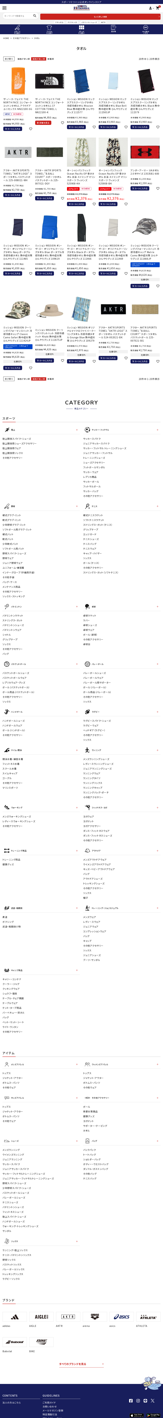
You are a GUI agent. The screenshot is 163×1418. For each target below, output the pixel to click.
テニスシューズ (91, 537)
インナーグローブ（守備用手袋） (18, 571)
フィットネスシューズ (13, 1203)
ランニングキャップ (92, 784)
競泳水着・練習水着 (12, 755)
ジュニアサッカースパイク (96, 442)
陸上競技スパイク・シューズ (16, 438)
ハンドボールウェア (12, 722)
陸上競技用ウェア (11, 447)
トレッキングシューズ (94, 878)
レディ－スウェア (91, 916)
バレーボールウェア (93, 675)
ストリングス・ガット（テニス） (98, 523)
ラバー (86, 618)
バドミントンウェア (11, 628)
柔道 (4, 911)
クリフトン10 (72, 22)
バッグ (5, 651)
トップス (6, 1066)
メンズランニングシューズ (96, 755)
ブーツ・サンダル (91, 954)
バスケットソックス (11, 1255)
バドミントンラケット (12, 613)
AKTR (103, 22)
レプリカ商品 (90, 476)
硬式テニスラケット (93, 514)
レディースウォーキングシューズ (18, 816)
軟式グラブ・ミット (11, 518)
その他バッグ (90, 1165)
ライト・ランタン (10, 1020)
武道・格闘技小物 (11, 920)
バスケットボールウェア (14, 675)
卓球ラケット (89, 613)
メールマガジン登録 (53, 1401)
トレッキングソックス (12, 1265)
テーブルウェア (10, 996)
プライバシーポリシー (54, 1409)
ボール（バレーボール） (95, 684)
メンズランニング (11, 1141)
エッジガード (89, 533)
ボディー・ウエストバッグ (95, 1156)
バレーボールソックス (13, 1260)
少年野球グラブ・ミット (14, 523)
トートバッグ (89, 1146)
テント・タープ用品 (11, 1001)
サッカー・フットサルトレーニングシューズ (23, 1165)
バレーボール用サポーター (97, 680)
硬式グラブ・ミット (11, 514)
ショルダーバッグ (92, 1151)
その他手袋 (8, 576)
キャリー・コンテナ (11, 972)
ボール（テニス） (91, 561)
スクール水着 (9, 764)
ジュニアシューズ (92, 949)
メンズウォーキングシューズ (16, 812)
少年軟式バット (10, 542)
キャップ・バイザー (92, 552)
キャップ (87, 935)
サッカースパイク (92, 438)
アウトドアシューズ (92, 873)
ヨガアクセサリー (92, 821)
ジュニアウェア (90, 920)
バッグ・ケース (9, 580)
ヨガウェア (88, 812)
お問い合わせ (50, 1397)
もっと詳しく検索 (100, 16)
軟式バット (8, 537)
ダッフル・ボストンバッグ (95, 1160)
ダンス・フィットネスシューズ (97, 831)
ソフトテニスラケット (93, 518)
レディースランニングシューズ (98, 760)
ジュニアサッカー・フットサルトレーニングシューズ (28, 1170)
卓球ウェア (89, 628)
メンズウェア (89, 911)
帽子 (85, 892)
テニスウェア (89, 547)
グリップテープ (90, 528)
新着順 (51, 58)
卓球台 (86, 642)
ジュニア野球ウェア (12, 561)
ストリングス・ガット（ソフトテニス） (101, 571)
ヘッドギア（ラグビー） (94, 727)
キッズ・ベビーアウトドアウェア (99, 864)
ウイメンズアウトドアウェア (97, 859)
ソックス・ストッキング (13, 595)
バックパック (89, 1141)
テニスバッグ (89, 542)
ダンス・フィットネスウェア (96, 826)
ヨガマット (88, 816)
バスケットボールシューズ (15, 670)
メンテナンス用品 (11, 585)
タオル (86, 1123)
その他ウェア (9, 1080)
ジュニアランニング (12, 1151)
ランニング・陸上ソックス (15, 1241)
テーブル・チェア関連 (13, 991)
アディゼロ (59, 22)
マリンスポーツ (10, 784)
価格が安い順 (23, 58)
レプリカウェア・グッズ (13, 680)
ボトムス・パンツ (10, 1075)
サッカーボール (91, 481)
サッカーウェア (90, 471)
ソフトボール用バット (13, 547)
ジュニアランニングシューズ (97, 764)
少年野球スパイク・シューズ (16, 1179)
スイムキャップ (9, 769)
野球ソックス (9, 1250)
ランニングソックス (92, 779)
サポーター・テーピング (95, 1118)
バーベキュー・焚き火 (13, 1006)
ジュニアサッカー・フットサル (98, 452)
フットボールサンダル (94, 466)
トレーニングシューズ (94, 457)
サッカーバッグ (90, 490)
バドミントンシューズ (89, 22)
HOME (6, 38)
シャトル (6, 632)
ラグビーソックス (11, 1270)
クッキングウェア (11, 982)
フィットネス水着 (11, 760)
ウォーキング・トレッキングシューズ (20, 1218)
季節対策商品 (90, 1104)
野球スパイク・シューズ (14, 552)
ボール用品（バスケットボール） (18, 689)
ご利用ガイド (49, 1393)
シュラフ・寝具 (9, 987)
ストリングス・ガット (12, 618)
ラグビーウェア (91, 722)
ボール (86, 1099)
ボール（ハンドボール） (14, 727)
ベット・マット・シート (13, 1015)
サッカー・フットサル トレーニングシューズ (104, 447)
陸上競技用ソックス (12, 452)
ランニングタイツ (91, 774)
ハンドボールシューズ (13, 717)
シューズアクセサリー (94, 462)
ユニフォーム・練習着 (13, 566)
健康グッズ (8, 859)
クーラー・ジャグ (10, 977)
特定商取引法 (50, 1405)
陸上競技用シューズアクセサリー (19, 442)
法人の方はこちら (11, 1393)
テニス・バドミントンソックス (17, 1246)
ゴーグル (7, 774)
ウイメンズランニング (13, 1146)
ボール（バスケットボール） (16, 684)
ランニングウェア (91, 769)
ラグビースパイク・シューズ (97, 717)
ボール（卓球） (90, 632)
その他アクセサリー (22, 38)
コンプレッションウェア (94, 925)
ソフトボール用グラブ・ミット (17, 528)
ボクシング (8, 916)
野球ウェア (8, 556)
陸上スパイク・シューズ (14, 1208)
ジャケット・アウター (12, 1071)
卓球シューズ (90, 623)
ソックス (87, 556)
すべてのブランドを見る (72, 1355)
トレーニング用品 (11, 854)
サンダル (6, 1222)
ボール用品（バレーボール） (97, 689)
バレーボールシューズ (94, 670)
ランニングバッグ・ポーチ (96, 788)
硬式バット (8, 533)
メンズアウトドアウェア (95, 854)
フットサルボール (92, 485)
